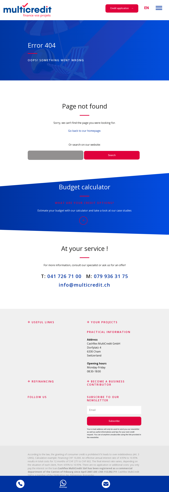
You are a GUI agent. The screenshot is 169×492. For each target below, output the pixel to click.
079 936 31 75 (111, 276)
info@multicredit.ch (84, 284)
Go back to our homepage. (84, 131)
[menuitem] (146, 8)
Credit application (119, 8)
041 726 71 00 (64, 276)
